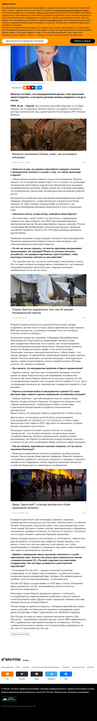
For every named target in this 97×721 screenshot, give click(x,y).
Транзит (66, 667)
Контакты (14, 689)
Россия (90, 667)
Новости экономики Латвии (45, 667)
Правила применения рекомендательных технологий (23, 692)
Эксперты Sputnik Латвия (20, 634)
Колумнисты (78, 667)
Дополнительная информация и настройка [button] (25, 41)
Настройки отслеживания (78, 692)
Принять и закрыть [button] (82, 41)
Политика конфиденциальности (53, 689)
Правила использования (29, 689)
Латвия (25, 667)
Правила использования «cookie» (81, 689)
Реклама (49, 692)
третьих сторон (43, 13)
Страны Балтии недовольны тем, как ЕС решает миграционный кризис (43, 311)
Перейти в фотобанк (38, 83)
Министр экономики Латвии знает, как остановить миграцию (44, 155)
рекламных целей (55, 20)
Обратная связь (60, 692)
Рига (18, 667)
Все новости (7, 667)
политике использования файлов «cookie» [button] (71, 10)
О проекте (5, 689)
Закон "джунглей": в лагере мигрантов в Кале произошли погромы (41, 506)
